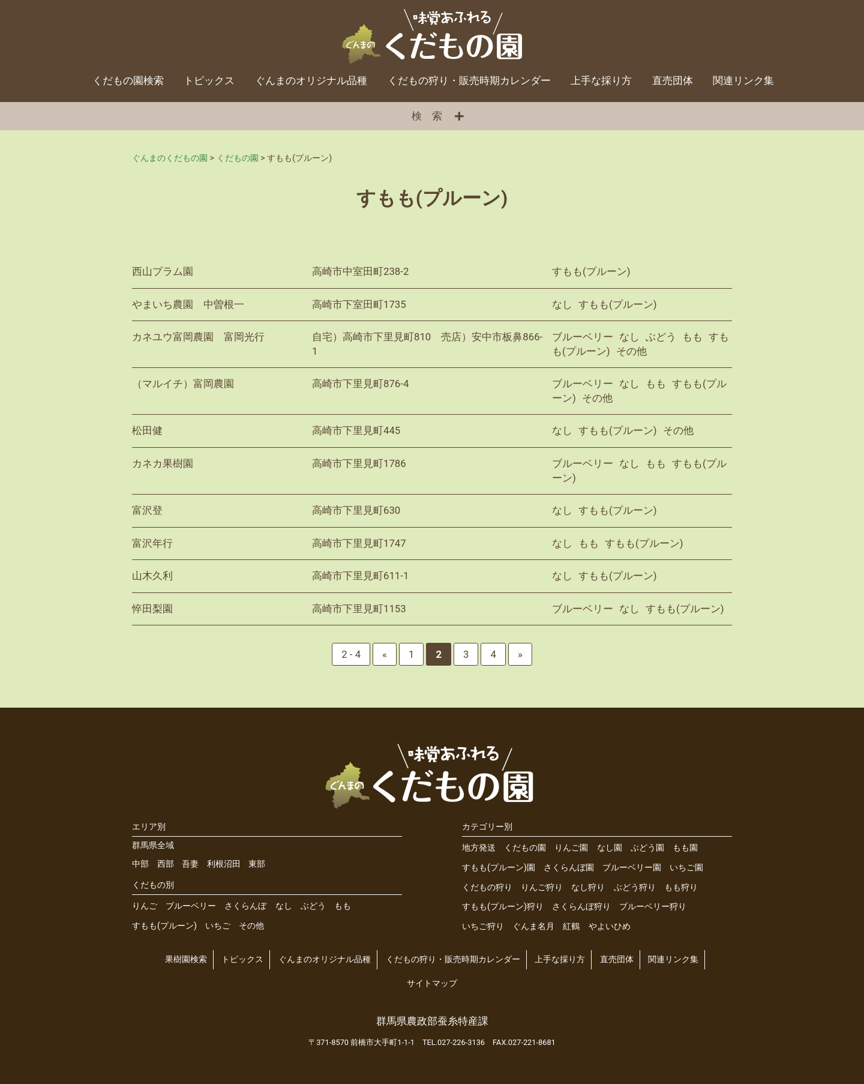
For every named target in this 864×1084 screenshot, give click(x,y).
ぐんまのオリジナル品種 (311, 80)
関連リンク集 (743, 80)
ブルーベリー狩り (652, 907)
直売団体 (672, 80)
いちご (217, 926)
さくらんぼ (245, 906)
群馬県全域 (153, 845)
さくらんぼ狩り (581, 907)
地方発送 (479, 848)
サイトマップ (432, 983)
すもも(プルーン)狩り (503, 907)
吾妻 (190, 864)
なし (283, 906)
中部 (140, 864)
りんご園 (571, 848)
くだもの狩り (487, 887)
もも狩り (681, 887)
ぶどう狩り (635, 887)
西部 (165, 864)
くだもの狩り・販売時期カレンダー (469, 80)
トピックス (209, 80)
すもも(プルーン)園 (498, 868)
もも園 (685, 848)
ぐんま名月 (533, 926)
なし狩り (588, 887)
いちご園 (686, 868)
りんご (144, 906)
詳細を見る (432, 272)
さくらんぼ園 (569, 868)
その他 (251, 926)
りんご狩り (542, 887)
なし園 (609, 848)
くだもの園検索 (128, 80)
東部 (256, 864)
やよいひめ (610, 926)
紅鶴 (571, 926)
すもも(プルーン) (164, 926)
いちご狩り (483, 926)
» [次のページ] (520, 654)
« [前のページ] (384, 654)
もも (342, 906)
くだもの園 (525, 848)
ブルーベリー (191, 906)
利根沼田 (224, 864)
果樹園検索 (186, 959)
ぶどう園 (647, 848)
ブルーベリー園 (631, 868)
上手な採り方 (601, 80)
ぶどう (313, 906)
